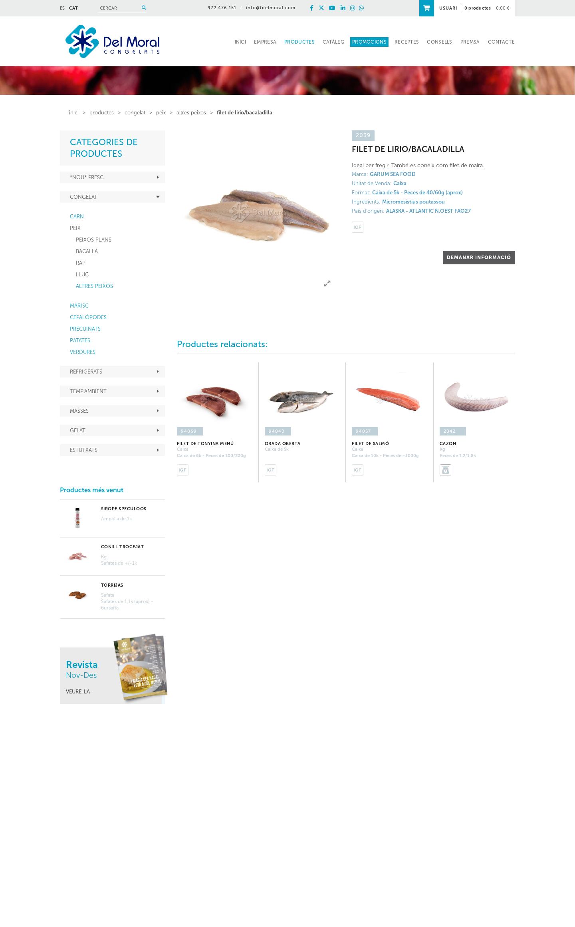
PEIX (161, 113)
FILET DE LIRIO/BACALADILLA (244, 113)
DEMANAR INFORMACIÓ (479, 257)
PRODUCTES (101, 113)
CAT (73, 8)
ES (62, 8)
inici (74, 113)
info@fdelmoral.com (270, 7)
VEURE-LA (78, 692)
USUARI (448, 8)
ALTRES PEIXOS (191, 113)
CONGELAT (135, 113)
